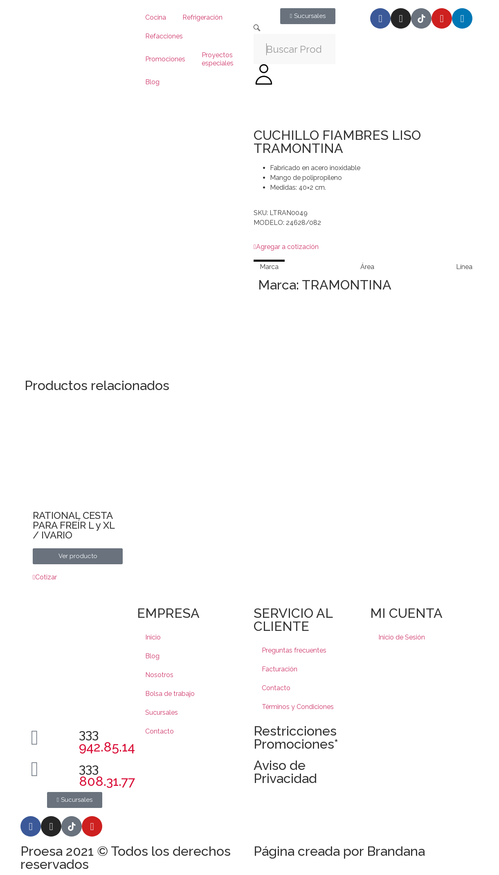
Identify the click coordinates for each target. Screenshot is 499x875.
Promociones (165, 59)
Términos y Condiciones (298, 707)
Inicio (153, 637)
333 (107, 740)
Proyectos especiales (218, 59)
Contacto (159, 731)
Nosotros (159, 675)
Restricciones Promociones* (296, 737)
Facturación (279, 669)
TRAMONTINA (346, 284)
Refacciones (164, 36)
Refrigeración (202, 17)
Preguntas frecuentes (294, 650)
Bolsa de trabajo (170, 694)
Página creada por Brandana (339, 851)
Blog (152, 82)
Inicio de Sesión (401, 637)
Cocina (155, 17)
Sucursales (161, 712)
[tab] (269, 267)
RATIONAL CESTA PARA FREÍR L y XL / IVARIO (74, 525)
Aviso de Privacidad (285, 772)
